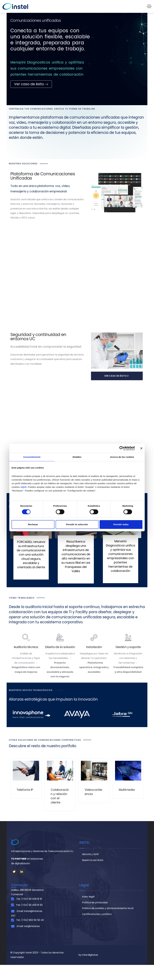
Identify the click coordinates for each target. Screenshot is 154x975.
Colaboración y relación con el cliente (59, 803)
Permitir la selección (77, 524)
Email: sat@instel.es (28, 936)
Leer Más (29, 583)
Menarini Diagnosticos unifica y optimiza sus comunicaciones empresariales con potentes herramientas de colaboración (120, 557)
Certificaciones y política (96, 924)
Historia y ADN (90, 864)
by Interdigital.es (88, 965)
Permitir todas (121, 524)
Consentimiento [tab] (32, 457)
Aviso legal (88, 906)
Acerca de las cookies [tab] (122, 457)
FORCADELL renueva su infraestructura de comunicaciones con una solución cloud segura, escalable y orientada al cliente (31, 559)
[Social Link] (14, 881)
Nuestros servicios (92, 870)
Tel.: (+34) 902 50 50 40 (30, 930)
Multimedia (127, 795)
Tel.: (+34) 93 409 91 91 (29, 909)
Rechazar (33, 524)
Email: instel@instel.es (29, 921)
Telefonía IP (25, 795)
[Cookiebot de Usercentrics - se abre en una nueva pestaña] (121, 448)
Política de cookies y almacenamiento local (107, 918)
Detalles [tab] (77, 457)
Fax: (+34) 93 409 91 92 (29, 915)
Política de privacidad (95, 912)
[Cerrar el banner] (141, 448)
